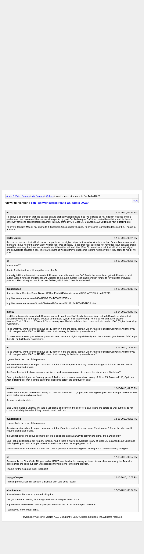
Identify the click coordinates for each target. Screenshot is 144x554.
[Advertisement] (72, 31)
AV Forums (38, 196)
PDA (135, 200)
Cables (50, 196)
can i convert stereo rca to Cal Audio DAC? (60, 202)
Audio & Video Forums (18, 196)
